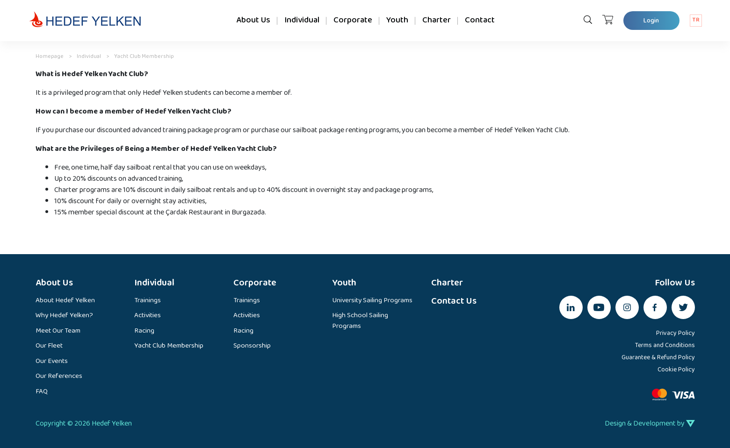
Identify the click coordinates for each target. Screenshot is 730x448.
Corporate (352, 20)
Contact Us (454, 301)
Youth (397, 20)
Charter (436, 20)
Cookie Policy (676, 370)
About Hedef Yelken (65, 301)
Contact (480, 20)
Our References (59, 376)
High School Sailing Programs (360, 321)
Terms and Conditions (665, 345)
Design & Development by (650, 423)
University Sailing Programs (372, 301)
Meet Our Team (58, 331)
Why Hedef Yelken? (64, 316)
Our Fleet (49, 346)
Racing (144, 331)
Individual (301, 20)
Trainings (147, 301)
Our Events (52, 361)
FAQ (42, 392)
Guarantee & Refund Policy (658, 358)
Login (651, 20)
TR (696, 20)
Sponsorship (252, 346)
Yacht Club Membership (168, 346)
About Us (253, 20)
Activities (147, 316)
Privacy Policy (675, 333)
